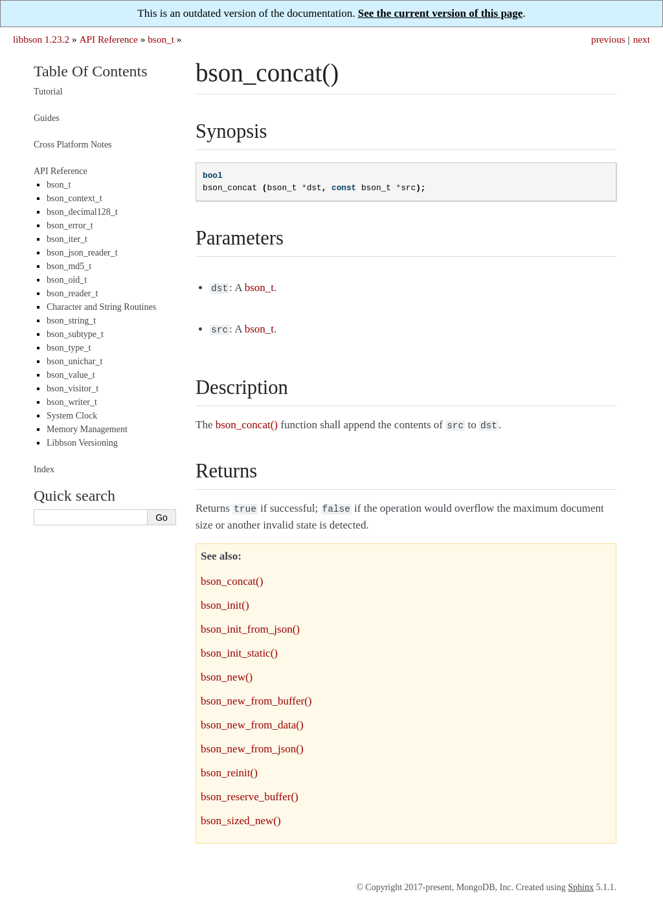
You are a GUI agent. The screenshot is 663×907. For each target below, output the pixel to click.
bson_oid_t (67, 280)
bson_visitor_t (72, 388)
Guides (47, 118)
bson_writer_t (72, 402)
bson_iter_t (67, 239)
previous (608, 39)
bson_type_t (69, 348)
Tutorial (48, 91)
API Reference (108, 39)
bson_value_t (71, 375)
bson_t (161, 39)
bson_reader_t (72, 293)
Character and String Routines (101, 307)
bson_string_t (71, 320)
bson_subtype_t (75, 334)
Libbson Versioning (82, 443)
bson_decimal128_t (82, 212)
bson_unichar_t (74, 361)
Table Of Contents (91, 71)
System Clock (72, 416)
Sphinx (581, 882)
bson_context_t (74, 198)
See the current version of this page (440, 13)
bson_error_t (70, 225)
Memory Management (87, 429)
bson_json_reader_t (82, 252)
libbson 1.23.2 (41, 39)
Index (44, 469)
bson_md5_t (69, 266)
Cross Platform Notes (73, 144)
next (641, 39)
